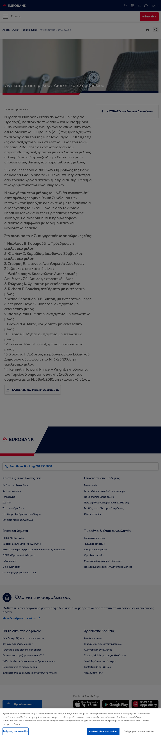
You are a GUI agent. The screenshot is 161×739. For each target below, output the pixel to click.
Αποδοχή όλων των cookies (103, 731)
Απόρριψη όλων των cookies (139, 731)
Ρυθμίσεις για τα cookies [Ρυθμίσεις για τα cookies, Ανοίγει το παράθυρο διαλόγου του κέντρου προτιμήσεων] (15, 731)
